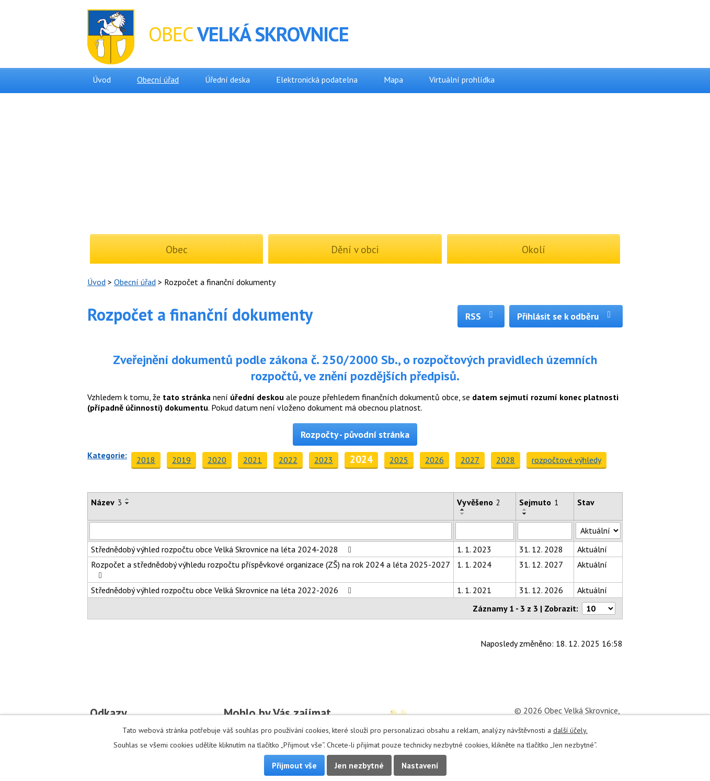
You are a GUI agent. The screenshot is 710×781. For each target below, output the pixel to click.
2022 (288, 460)
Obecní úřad (158, 79)
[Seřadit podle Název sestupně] (127, 503)
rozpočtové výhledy (566, 460)
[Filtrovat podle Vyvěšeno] (484, 531)
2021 (252, 460)
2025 (399, 460)
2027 (470, 460)
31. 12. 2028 (541, 549)
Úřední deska (227, 79)
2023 (323, 460)
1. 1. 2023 (474, 549)
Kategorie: (107, 455)
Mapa (393, 79)
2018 (145, 460)
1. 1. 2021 (474, 590)
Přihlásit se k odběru (566, 316)
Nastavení (420, 765)
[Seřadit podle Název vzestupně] (127, 499)
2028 (505, 460)
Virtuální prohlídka (462, 79)
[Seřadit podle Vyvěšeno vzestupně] (462, 509)
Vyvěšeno (478, 502)
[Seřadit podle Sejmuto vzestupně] (525, 509)
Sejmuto (538, 502)
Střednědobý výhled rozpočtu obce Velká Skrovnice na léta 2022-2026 (223, 590)
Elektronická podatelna (317, 79)
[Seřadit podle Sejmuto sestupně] (525, 514)
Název (106, 502)
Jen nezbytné (359, 765)
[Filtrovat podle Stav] (598, 530)
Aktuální (592, 549)
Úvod (102, 79)
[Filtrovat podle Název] (270, 531)
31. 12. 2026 (541, 590)
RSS (481, 316)
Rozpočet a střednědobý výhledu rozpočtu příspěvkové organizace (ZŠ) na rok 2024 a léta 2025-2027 (270, 569)
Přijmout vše (294, 765)
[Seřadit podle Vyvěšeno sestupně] (462, 514)
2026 (434, 460)
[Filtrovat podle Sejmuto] (545, 531)
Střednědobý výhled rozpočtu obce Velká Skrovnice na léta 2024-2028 (223, 549)
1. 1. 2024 (474, 564)
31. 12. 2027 (541, 564)
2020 (217, 460)
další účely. (570, 730)
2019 (181, 460)
